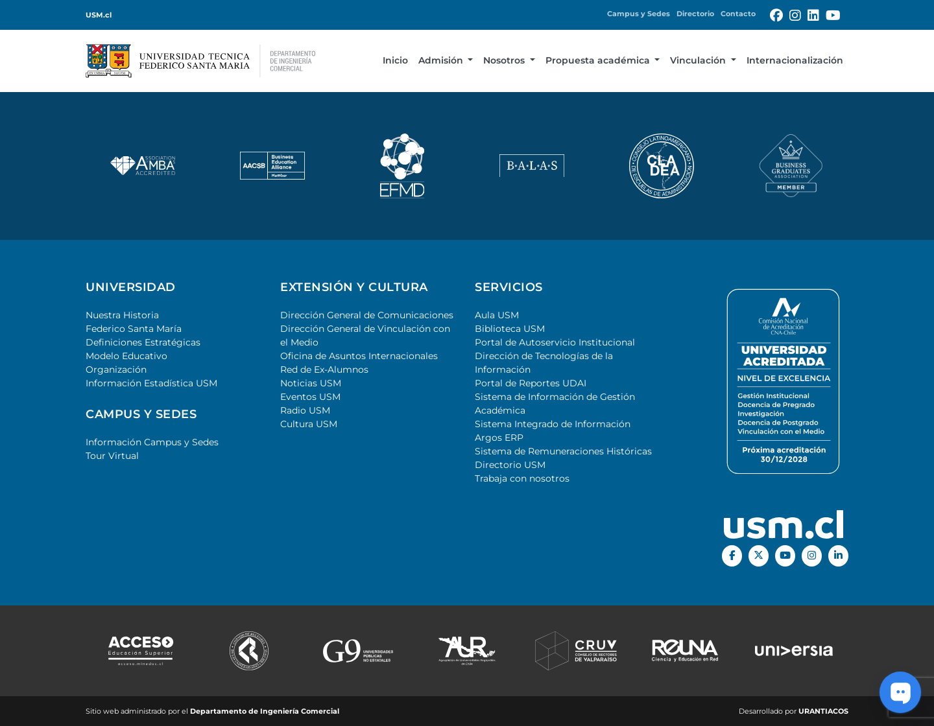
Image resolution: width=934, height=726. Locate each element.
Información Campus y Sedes (152, 442)
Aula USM (497, 315)
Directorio (695, 13)
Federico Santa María (134, 328)
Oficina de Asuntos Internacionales (359, 356)
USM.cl (99, 14)
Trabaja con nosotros (522, 478)
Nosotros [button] (505, 60)
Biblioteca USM (510, 328)
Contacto (738, 13)
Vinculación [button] (699, 60)
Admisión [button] (442, 60)
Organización (116, 369)
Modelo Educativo (126, 356)
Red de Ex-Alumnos (324, 369)
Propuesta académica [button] (599, 60)
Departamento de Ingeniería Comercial (264, 711)
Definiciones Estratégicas (143, 342)
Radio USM (305, 410)
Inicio (395, 60)
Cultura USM (308, 424)
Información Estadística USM (151, 383)
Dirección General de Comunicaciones (366, 315)
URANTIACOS (823, 711)
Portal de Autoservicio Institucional (555, 342)
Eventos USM (310, 397)
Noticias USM (310, 383)
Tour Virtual (112, 456)
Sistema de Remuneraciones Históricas (563, 451)
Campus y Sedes (638, 13)
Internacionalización (795, 60)
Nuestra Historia (122, 315)
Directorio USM (510, 465)
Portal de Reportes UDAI (530, 383)
